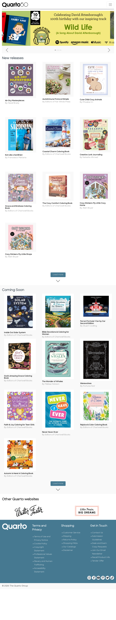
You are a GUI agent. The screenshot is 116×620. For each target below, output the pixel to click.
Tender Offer (98, 560)
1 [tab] (55, 50)
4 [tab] (61, 50)
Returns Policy (70, 539)
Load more (59, 274)
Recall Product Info (101, 556)
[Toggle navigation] (110, 4)
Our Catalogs (69, 546)
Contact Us (97, 532)
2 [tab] (57, 50)
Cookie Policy (40, 543)
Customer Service (71, 532)
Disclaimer (68, 549)
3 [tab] (59, 50)
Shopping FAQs (70, 542)
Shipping (67, 535)
